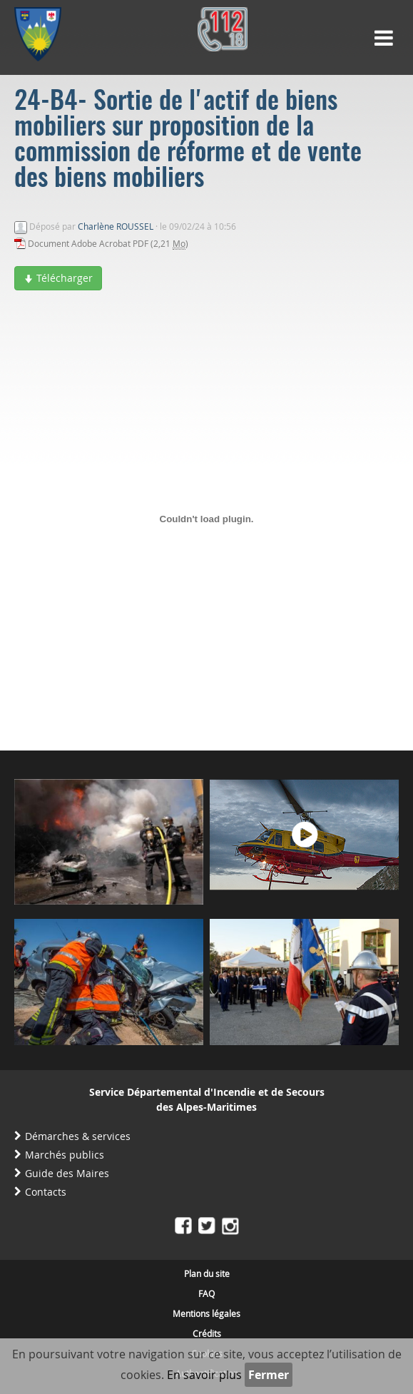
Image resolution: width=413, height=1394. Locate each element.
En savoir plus (204, 1375)
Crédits (207, 1333)
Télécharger (58, 278)
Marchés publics (64, 1154)
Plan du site (207, 1273)
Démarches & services (78, 1136)
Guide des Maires (67, 1173)
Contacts (45, 1192)
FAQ (206, 1293)
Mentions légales (206, 1313)
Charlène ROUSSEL (115, 226)
